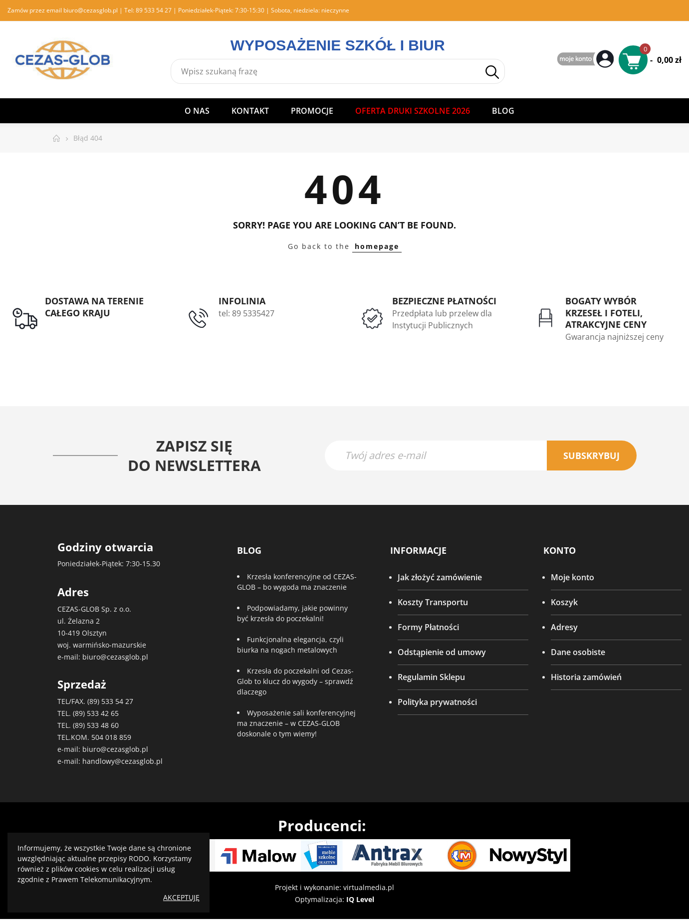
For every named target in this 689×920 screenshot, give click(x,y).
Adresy (564, 627)
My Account (587, 59)
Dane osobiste (578, 652)
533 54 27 (117, 701)
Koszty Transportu (433, 602)
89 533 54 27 (154, 10)
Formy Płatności (428, 627)
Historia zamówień (586, 677)
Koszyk (564, 602)
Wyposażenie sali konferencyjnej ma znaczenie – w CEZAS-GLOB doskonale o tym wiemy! (296, 723)
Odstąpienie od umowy (442, 652)
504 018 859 (111, 737)
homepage (377, 246)
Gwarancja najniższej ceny (614, 336)
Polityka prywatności (437, 702)
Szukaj (492, 72)
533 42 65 (103, 713)
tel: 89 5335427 (246, 313)
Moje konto (572, 577)
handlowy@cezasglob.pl (122, 761)
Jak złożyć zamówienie (440, 577)
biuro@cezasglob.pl (90, 10)
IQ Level (360, 900)
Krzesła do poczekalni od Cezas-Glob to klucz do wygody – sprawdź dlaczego (295, 682)
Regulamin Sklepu (431, 677)
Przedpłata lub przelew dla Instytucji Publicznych (442, 319)
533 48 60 (103, 725)
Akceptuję (181, 897)
